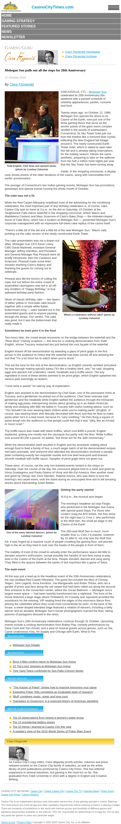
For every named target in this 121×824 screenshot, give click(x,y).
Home (7, 15)
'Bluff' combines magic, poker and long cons (40, 696)
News (7, 32)
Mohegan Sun (97, 91)
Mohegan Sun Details (26, 645)
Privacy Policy (24, 822)
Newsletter (13, 37)
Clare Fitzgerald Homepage (82, 51)
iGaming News (91, 791)
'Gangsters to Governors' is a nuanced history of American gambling (55, 701)
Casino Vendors (30, 794)
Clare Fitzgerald (22, 84)
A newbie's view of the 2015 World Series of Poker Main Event (52, 731)
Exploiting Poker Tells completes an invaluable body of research (53, 692)
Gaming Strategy (18, 21)
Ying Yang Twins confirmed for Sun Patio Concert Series (48, 670)
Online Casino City (54, 791)
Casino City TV (74, 791)
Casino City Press (10, 794)
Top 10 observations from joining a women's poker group (48, 717)
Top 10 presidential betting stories (34, 722)
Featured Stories (19, 26)
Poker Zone (107, 791)
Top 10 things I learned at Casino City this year (42, 726)
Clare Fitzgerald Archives (81, 56)
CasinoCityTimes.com (53, 7)
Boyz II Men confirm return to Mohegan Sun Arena (44, 661)
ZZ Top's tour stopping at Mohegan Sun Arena (41, 666)
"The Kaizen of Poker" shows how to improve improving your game (55, 687)
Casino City (36, 791)
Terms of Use (8, 822)
